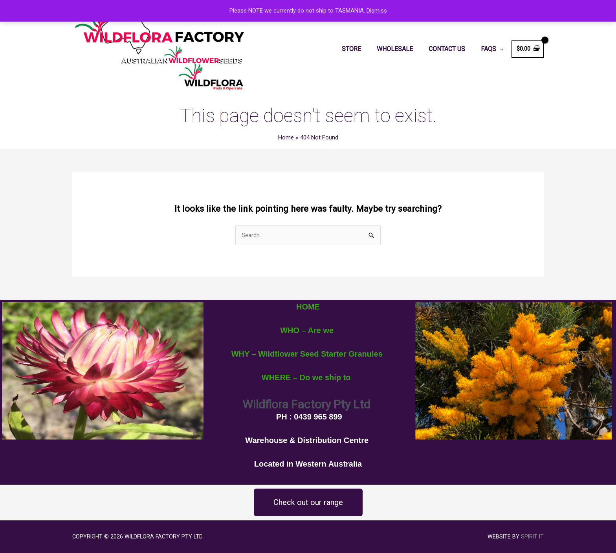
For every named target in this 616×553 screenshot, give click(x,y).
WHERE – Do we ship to (306, 377)
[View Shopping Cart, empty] (528, 49)
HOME (308, 306)
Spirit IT (532, 536)
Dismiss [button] (377, 10)
